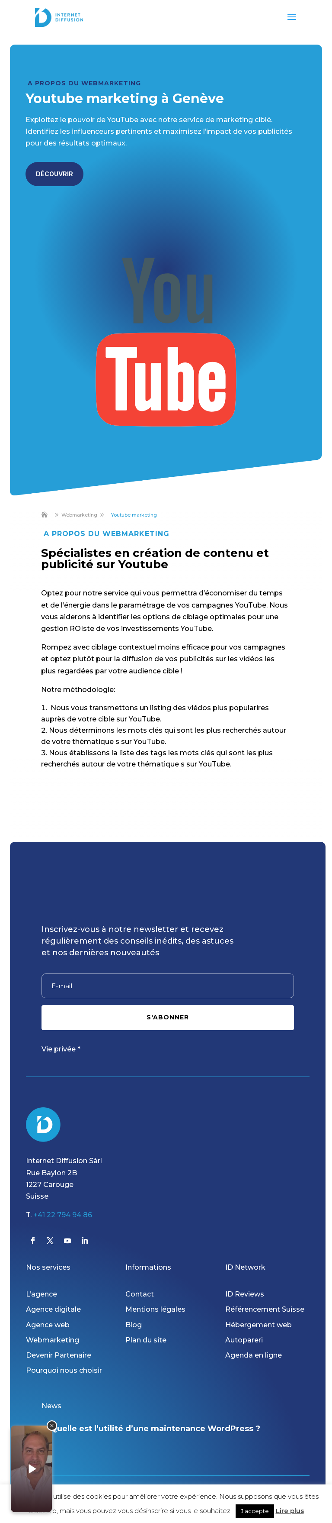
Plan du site (145, 1340)
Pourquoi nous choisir (64, 1370)
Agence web (48, 1325)
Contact (139, 1294)
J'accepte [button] (255, 1510)
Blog (133, 1325)
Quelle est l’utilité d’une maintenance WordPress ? (155, 1428)
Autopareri (244, 1340)
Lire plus (290, 1511)
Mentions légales (155, 1309)
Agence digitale (53, 1309)
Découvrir (54, 174)
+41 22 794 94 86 (62, 1215)
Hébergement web (258, 1325)
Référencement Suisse (264, 1309)
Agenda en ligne (253, 1355)
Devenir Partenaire (58, 1355)
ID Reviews (244, 1294)
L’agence (41, 1294)
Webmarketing (52, 1340)
